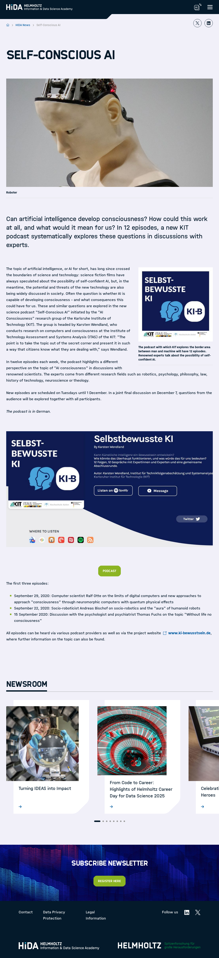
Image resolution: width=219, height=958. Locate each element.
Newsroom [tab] (26, 684)
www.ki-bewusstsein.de (189, 633)
